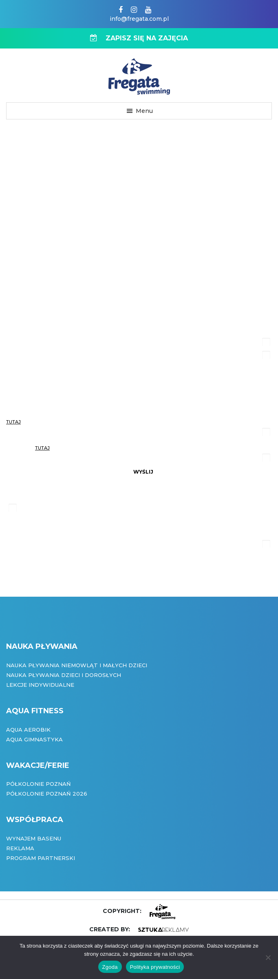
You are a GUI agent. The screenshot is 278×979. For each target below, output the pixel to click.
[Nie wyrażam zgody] (268, 957)
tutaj (13, 422)
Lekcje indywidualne (40, 684)
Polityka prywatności (155, 967)
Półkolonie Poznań (38, 784)
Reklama (20, 848)
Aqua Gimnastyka (34, 739)
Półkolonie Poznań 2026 (46, 793)
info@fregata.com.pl (139, 18)
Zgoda (110, 967)
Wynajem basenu (33, 838)
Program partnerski (40, 858)
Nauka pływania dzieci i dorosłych (63, 675)
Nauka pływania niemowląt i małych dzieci (76, 665)
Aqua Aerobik (28, 729)
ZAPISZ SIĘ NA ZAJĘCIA (139, 38)
